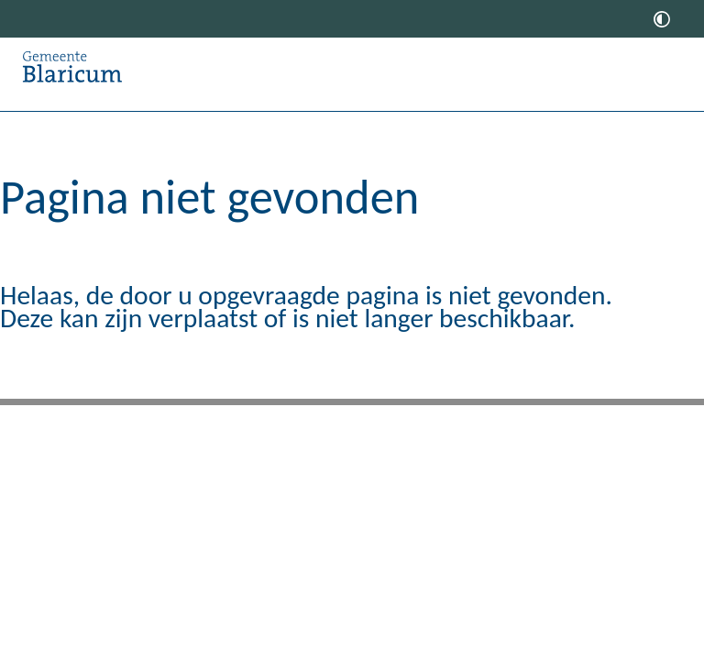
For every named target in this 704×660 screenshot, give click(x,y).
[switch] (662, 19)
